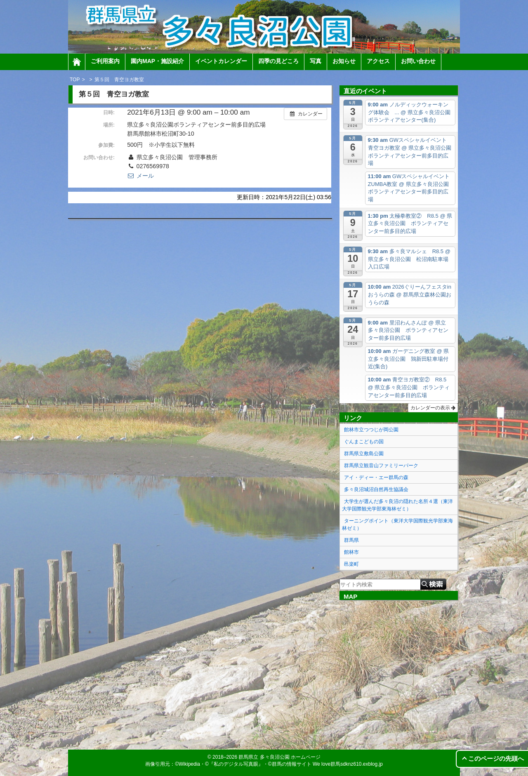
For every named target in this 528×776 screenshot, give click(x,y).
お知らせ (344, 61)
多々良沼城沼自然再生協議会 (376, 489)
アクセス (378, 61)
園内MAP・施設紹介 (157, 61)
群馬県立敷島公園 (364, 453)
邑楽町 (351, 564)
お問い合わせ (418, 61)
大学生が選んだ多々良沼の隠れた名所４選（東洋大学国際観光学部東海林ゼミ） (397, 505)
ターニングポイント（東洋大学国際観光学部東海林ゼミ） (397, 524)
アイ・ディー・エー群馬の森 (376, 477)
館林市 (351, 552)
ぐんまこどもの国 (364, 441)
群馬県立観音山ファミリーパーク (381, 465)
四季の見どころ (278, 61)
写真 (315, 61)
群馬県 (351, 540)
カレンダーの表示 (432, 408)
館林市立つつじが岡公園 (371, 430)
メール (140, 175)
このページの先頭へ (496, 758)
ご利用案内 (105, 61)
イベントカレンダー (221, 61)
